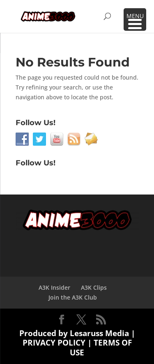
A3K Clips (94, 287)
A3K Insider (54, 287)
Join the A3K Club (72, 297)
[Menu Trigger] (135, 19)
